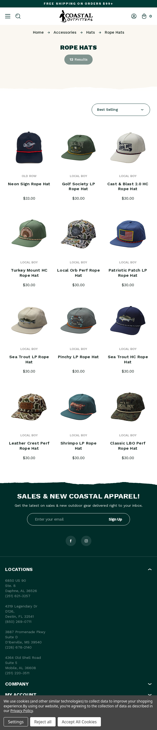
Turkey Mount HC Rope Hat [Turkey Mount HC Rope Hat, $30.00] (29, 273)
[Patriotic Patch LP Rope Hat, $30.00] (128, 233)
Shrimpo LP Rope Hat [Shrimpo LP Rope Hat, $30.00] (78, 446)
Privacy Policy (21, 710)
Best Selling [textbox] (107, 109)
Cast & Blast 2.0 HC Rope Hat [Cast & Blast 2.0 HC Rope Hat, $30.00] (128, 186)
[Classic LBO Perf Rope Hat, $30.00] (128, 406)
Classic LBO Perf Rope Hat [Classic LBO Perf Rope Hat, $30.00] (127, 446)
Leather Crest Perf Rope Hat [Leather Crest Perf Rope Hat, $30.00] (29, 446)
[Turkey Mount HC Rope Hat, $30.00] (29, 233)
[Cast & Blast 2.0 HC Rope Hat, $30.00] (128, 147)
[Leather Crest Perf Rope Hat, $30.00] (29, 406)
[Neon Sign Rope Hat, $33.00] (29, 147)
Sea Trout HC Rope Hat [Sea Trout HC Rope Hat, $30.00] (128, 359)
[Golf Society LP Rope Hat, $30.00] (78, 147)
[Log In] (133, 16)
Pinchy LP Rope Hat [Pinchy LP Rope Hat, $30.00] (78, 356)
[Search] (18, 16)
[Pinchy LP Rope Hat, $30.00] (78, 320)
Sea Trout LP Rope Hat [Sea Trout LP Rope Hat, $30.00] (29, 359)
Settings (16, 722)
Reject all (42, 722)
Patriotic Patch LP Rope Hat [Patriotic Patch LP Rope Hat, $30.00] (128, 273)
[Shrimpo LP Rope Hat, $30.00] (78, 406)
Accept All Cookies (79, 722)
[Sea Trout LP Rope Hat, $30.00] (29, 320)
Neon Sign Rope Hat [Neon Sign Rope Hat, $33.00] (29, 183)
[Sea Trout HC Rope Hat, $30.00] (128, 320)
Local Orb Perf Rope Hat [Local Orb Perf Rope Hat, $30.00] (78, 273)
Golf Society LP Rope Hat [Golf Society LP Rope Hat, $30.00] (78, 186)
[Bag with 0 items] (147, 16)
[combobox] (121, 110)
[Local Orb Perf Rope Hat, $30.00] (78, 233)
